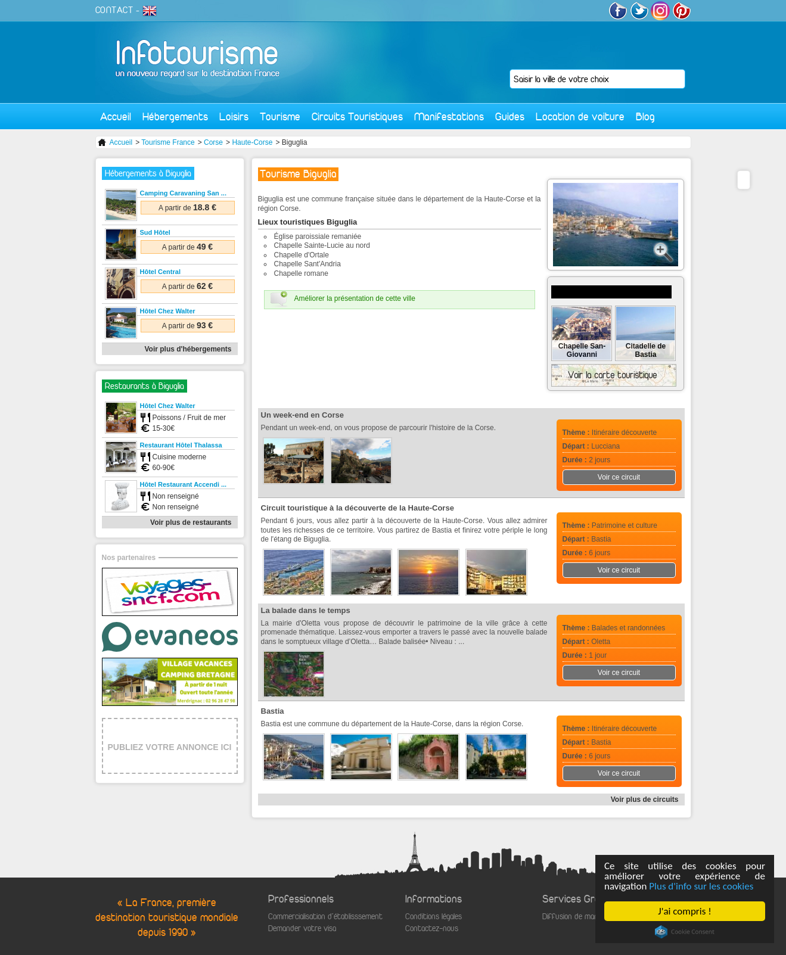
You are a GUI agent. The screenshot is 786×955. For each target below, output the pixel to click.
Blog (645, 116)
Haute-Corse (252, 142)
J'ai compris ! (684, 911)
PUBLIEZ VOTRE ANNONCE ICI (170, 747)
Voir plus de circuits (645, 799)
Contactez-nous (431, 928)
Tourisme (280, 116)
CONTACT (114, 10)
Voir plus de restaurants (190, 522)
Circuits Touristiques (357, 116)
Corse (213, 142)
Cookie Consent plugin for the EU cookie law (684, 931)
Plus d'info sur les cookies (701, 886)
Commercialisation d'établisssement (325, 917)
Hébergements (175, 116)
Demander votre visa (302, 928)
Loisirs (233, 116)
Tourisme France (167, 142)
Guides (509, 116)
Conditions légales (433, 917)
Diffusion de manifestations (587, 917)
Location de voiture (580, 116)
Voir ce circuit (619, 477)
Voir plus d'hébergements (188, 349)
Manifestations (449, 116)
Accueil (115, 116)
